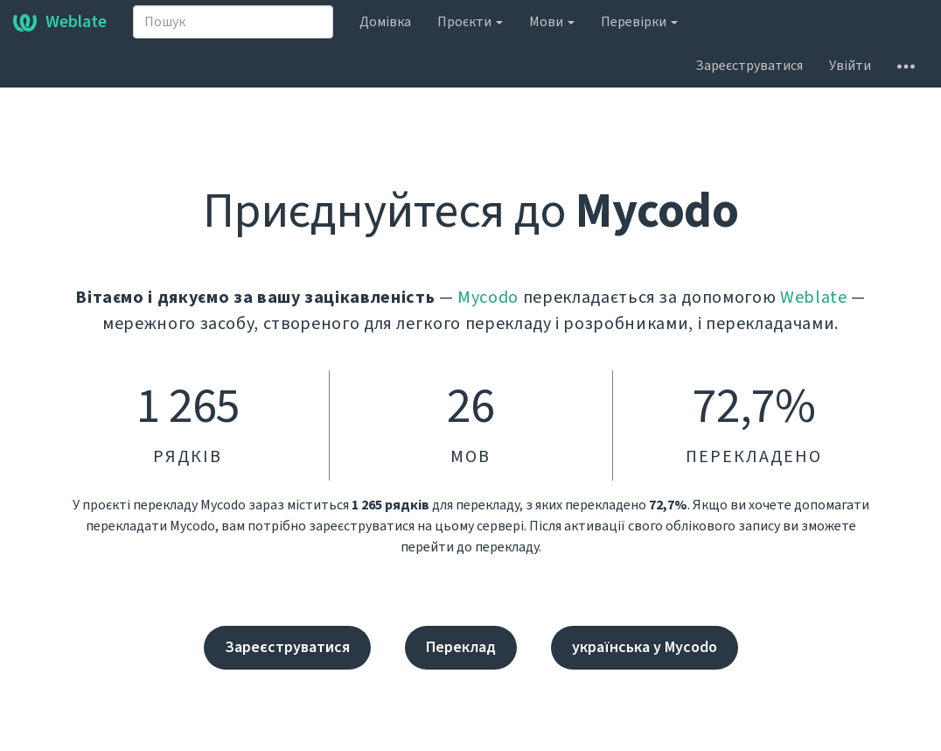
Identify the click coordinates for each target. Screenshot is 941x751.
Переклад (461, 647)
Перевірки (639, 22)
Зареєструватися (749, 65)
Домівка (385, 22)
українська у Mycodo (644, 647)
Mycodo (488, 297)
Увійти (850, 65)
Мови (552, 22)
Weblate (60, 22)
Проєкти (470, 22)
